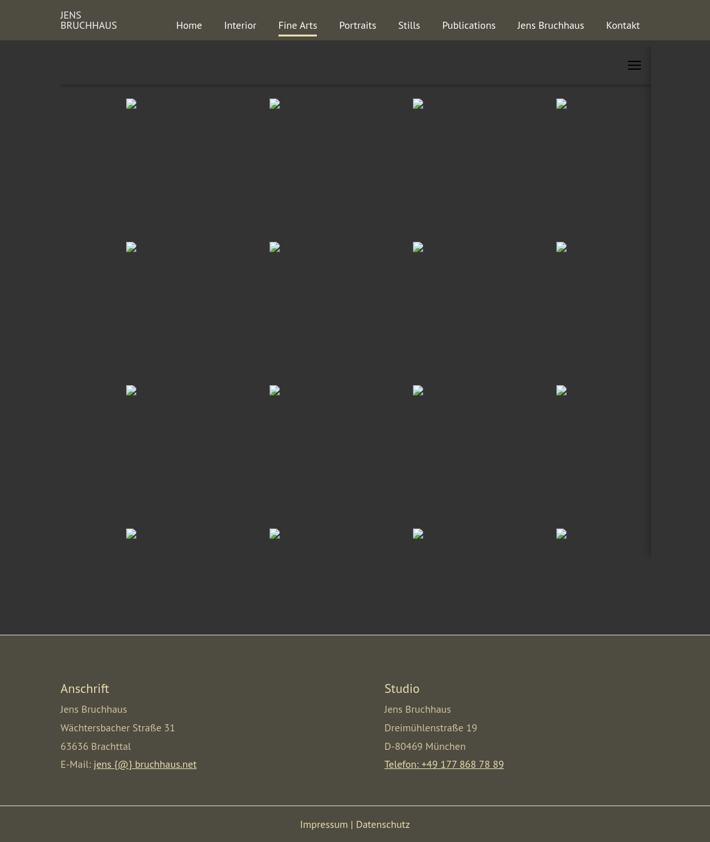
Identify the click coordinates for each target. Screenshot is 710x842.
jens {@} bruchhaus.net (145, 764)
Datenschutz (383, 824)
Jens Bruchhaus (550, 25)
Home (189, 25)
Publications (469, 25)
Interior (240, 25)
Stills (409, 25)
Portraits (357, 25)
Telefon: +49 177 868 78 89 (444, 764)
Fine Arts (298, 25)
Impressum (324, 824)
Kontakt (623, 25)
